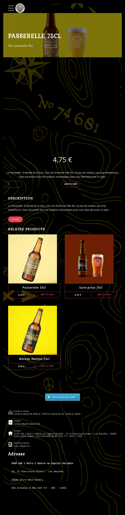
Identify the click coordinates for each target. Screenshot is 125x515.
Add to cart (71, 184)
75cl (11, 25)
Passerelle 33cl (34, 288)
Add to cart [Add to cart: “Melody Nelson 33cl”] (47, 366)
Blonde (15, 219)
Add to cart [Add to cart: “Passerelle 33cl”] (47, 295)
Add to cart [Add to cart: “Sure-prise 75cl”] (104, 295)
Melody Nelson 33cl (34, 359)
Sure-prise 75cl (91, 288)
